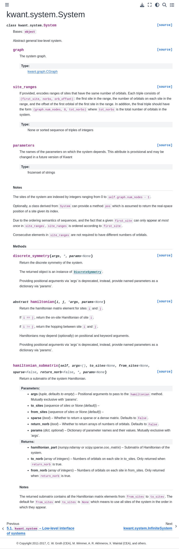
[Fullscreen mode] (149, 5)
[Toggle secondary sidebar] (172, 5)
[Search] (164, 5)
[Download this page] (142, 5)
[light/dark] (157, 5)
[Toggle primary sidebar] (7, 5)
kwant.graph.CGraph (43, 71)
